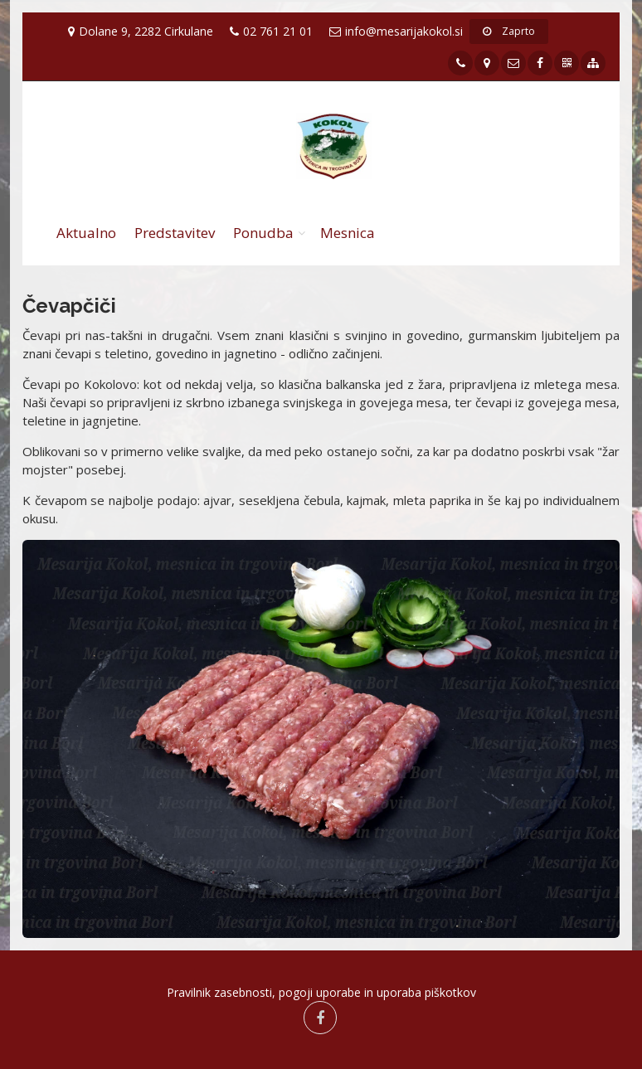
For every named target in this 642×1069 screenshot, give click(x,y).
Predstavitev (174, 232)
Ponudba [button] (263, 232)
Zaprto (509, 31)
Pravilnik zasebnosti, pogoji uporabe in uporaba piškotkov (321, 992)
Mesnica (347, 232)
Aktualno (86, 232)
